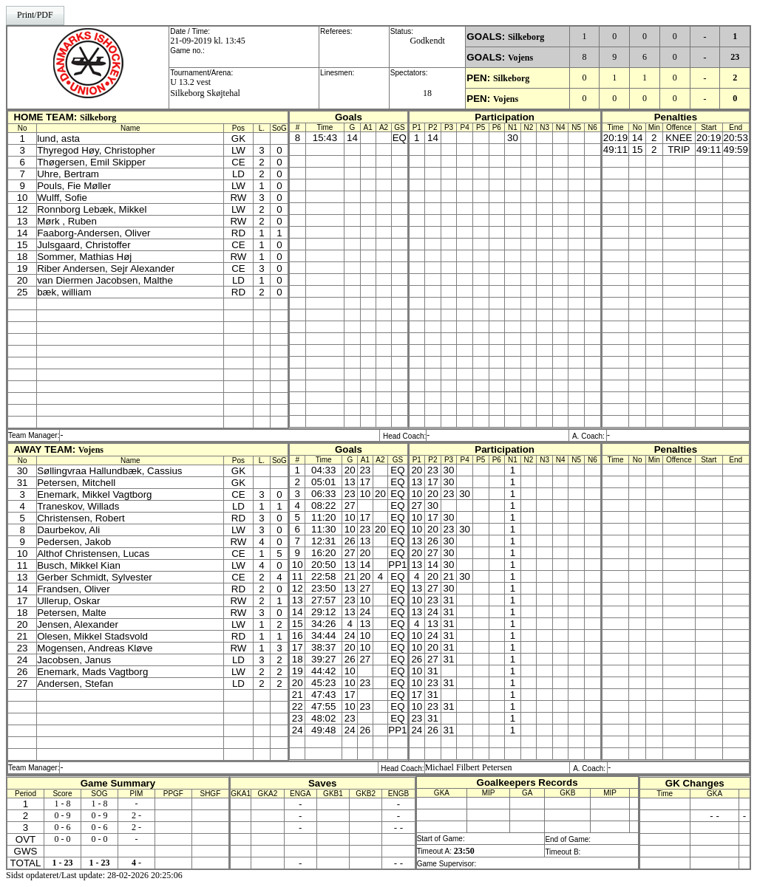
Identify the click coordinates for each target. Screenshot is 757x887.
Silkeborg (526, 37)
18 (427, 93)
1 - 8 (62, 803)
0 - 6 (62, 827)
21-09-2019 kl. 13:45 (207, 40)
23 (734, 57)
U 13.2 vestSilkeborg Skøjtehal (205, 87)
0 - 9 (62, 815)
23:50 (464, 851)
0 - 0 (62, 839)
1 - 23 (62, 862)
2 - (136, 815)
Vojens (520, 57)
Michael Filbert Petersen (468, 767)
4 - (136, 862)
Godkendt (427, 40)
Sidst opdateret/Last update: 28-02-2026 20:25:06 (94, 875)
